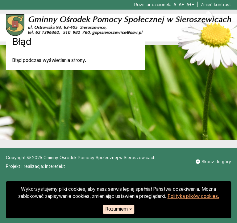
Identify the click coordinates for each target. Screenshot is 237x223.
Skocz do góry (213, 161)
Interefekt (55, 166)
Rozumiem (118, 209)
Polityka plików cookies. (193, 196)
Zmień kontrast (216, 4)
